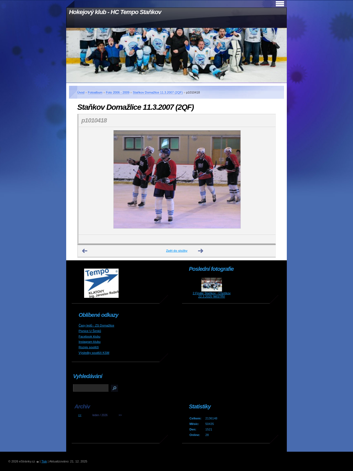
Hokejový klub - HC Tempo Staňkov (115, 12)
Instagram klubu (90, 341)
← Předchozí (85, 251)
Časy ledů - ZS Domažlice (96, 325)
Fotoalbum (95, 92)
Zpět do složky (177, 250)
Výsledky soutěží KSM (94, 352)
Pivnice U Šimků (90, 331)
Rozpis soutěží (89, 347)
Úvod (80, 92)
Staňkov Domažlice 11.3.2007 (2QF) (158, 92)
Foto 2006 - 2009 (117, 92)
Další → (201, 251)
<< (79, 415)
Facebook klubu (89, 336)
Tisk (44, 461)
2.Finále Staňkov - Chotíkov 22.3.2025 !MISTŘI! (212, 294)
